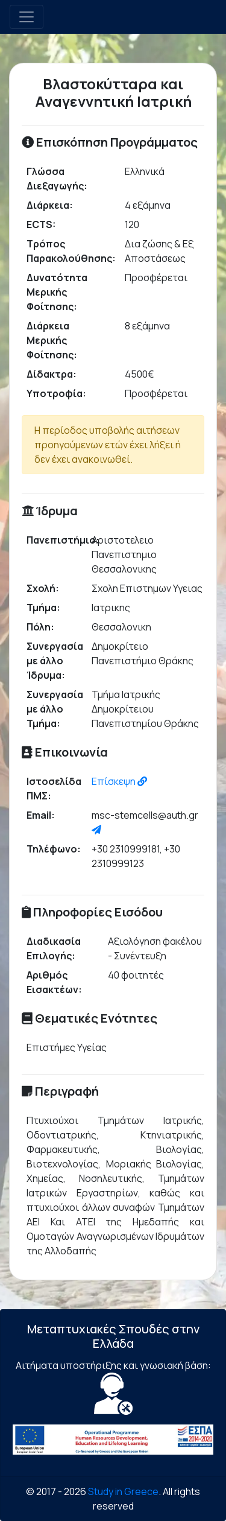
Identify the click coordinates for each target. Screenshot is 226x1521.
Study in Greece (123, 1491)
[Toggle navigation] (26, 17)
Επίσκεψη (119, 781)
